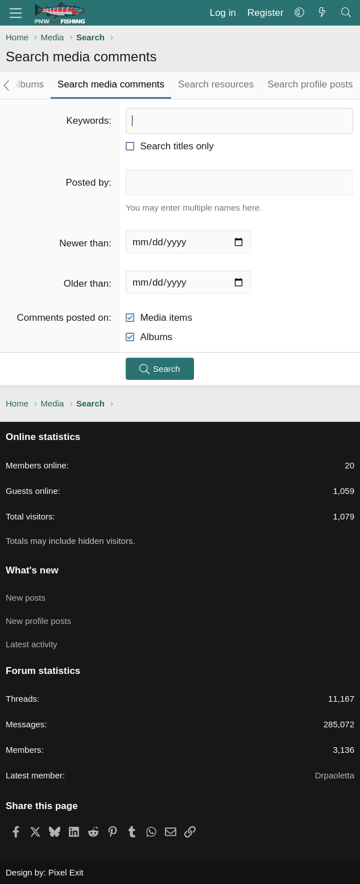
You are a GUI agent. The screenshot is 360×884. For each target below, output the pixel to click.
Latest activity (31, 644)
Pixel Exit (66, 872)
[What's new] (322, 13)
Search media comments (110, 84)
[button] (299, 13)
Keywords (88, 120)
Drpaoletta (334, 775)
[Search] (346, 13)
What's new (32, 570)
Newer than (84, 243)
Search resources (216, 84)
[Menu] (15, 13)
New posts (25, 597)
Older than (86, 283)
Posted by (87, 182)
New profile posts (38, 621)
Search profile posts (310, 84)
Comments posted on (63, 317)
